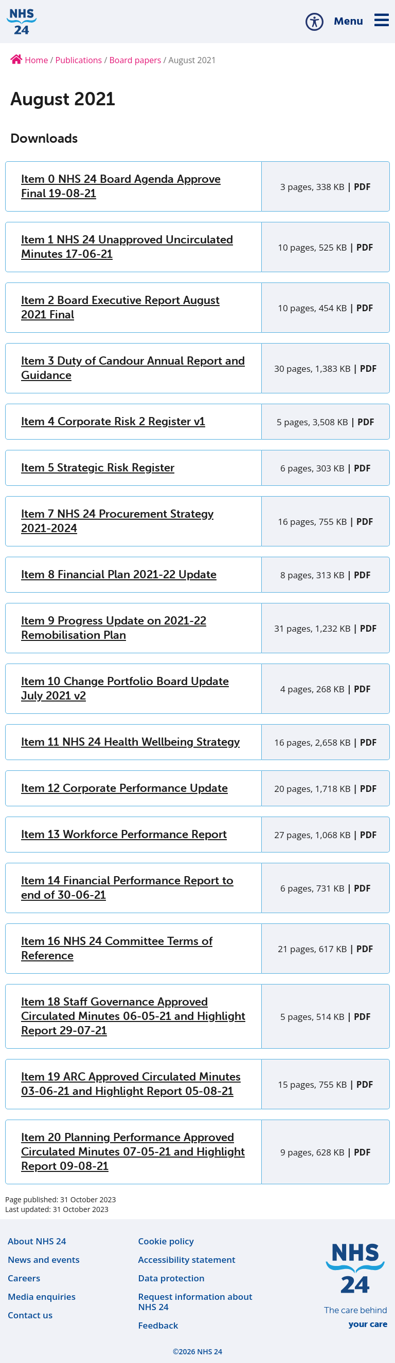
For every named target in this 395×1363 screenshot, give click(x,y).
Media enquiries (42, 1296)
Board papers (135, 60)
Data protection (171, 1278)
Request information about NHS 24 (195, 1302)
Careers (24, 1278)
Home (29, 60)
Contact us (30, 1315)
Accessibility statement (187, 1259)
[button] (315, 21)
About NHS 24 (37, 1241)
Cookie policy (166, 1241)
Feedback (158, 1325)
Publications (79, 60)
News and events (44, 1259)
